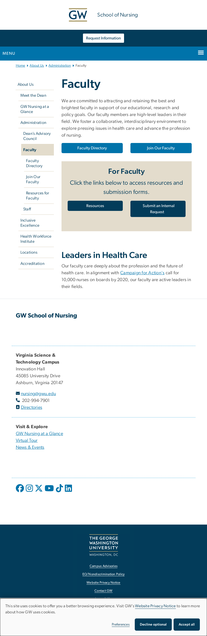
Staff (27, 209)
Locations (28, 252)
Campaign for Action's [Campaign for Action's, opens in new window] (142, 273)
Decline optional (153, 624)
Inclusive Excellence (30, 222)
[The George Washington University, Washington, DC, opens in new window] (103, 545)
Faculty (29, 150)
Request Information (103, 38)
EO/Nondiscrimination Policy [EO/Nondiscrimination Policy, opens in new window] (103, 574)
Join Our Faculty (33, 179)
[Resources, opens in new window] (95, 206)
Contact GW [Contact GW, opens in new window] (103, 590)
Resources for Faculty (37, 195)
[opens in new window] (20, 492)
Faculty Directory (34, 163)
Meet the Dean (33, 95)
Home (20, 65)
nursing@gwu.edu (38, 394)
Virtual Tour (27, 440)
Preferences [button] (121, 624)
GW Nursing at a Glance (34, 109)
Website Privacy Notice (155, 606)
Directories (31, 407)
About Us (37, 65)
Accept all (187, 624)
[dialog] (103, 617)
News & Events (30, 447)
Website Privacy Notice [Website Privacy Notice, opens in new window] (103, 582)
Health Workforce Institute (36, 238)
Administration (59, 65)
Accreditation (32, 264)
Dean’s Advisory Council (37, 136)
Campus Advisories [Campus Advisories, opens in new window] (103, 566)
